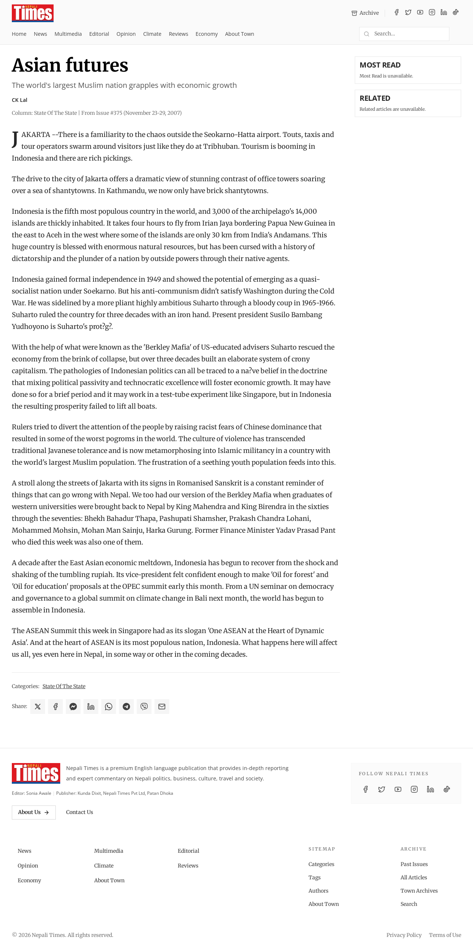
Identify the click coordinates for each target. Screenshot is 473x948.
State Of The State (63, 686)
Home (19, 33)
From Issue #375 (131, 113)
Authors (319, 890)
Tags (315, 877)
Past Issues (414, 864)
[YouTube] (420, 13)
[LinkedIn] (443, 13)
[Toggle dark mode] (458, 34)
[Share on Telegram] (126, 706)
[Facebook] (396, 13)
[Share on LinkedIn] (91, 706)
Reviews (178, 33)
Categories (321, 864)
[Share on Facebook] (55, 706)
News (40, 33)
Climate (152, 33)
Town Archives (419, 890)
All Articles (414, 877)
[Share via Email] (161, 706)
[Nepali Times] (36, 773)
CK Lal (19, 99)
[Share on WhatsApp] (108, 706)
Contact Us (79, 812)
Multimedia (68, 33)
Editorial (99, 33)
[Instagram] (432, 13)
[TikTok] (455, 13)
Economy (206, 33)
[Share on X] (37, 706)
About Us (34, 812)
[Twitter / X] (408, 13)
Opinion (126, 33)
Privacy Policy (404, 935)
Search (409, 904)
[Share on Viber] (144, 706)
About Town (239, 33)
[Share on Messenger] (73, 706)
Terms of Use (445, 935)
